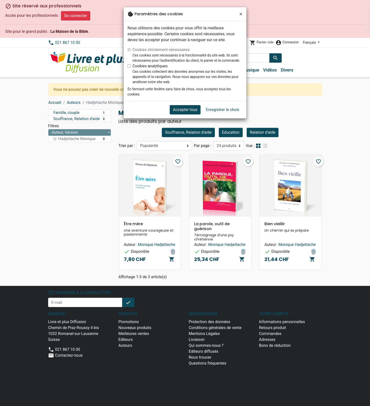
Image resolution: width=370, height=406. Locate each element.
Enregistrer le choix (222, 109)
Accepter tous (185, 109)
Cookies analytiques (150, 66)
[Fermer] (240, 14)
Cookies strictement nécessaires (161, 49)
